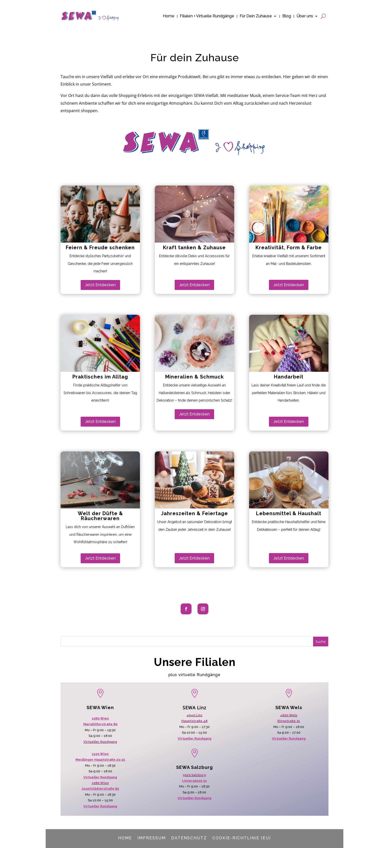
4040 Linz (194, 715)
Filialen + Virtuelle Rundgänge (207, 16)
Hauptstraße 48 (194, 721)
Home (168, 16)
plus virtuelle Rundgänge (194, 674)
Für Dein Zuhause (256, 16)
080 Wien (101, 783)
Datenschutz (189, 838)
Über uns (304, 16)
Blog (286, 16)
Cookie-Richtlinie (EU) (241, 838)
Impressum (151, 838)
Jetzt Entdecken (100, 285)
